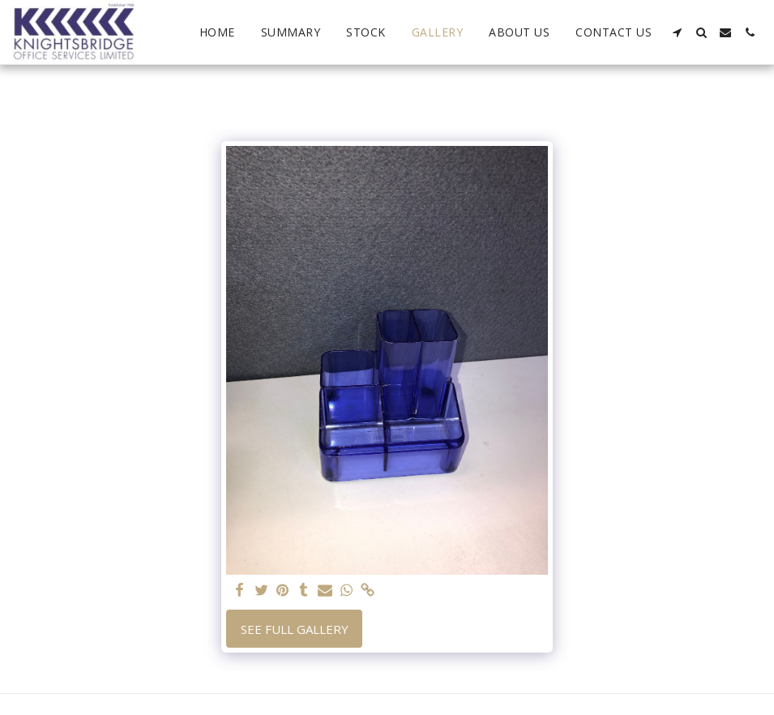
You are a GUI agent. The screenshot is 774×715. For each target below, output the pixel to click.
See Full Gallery (295, 629)
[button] (676, 32)
